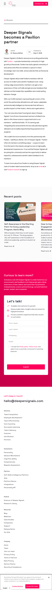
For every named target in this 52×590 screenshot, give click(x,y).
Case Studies (9, 520)
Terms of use (33, 347)
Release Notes (9, 529)
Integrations (8, 484)
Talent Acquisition (11, 414)
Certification (9, 436)
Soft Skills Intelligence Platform (16, 475)
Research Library (10, 503)
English (5, 588)
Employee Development (13, 418)
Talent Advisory (10, 430)
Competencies (9, 462)
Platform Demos (10, 481)
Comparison (8, 523)
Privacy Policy (9, 554)
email (40, 166)
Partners (7, 440)
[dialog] (26, 582)
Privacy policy (23, 347)
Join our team (9, 551)
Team (6, 548)
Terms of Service (10, 558)
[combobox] (6, 588)
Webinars (7, 516)
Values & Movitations (12, 456)
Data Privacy (9, 561)
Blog (5, 513)
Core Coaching (9, 424)
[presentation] (22, 358)
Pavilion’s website (13, 170)
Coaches (7, 433)
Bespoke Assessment (12, 465)
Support (7, 526)
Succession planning (12, 427)
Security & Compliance (12, 567)
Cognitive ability (10, 459)
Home (6, 545)
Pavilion (10, 61)
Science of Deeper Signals (14, 500)
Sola (5, 478)
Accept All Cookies (32, 586)
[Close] (49, 577)
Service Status (9, 564)
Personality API (10, 487)
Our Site (7, 532)
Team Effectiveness (11, 421)
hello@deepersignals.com (23, 401)
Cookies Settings (17, 586)
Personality (8, 452)
